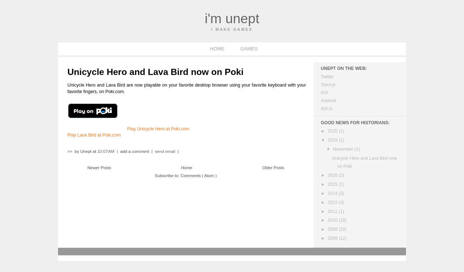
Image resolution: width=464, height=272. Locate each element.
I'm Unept (232, 18)
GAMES (249, 48)
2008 (333, 238)
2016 (333, 175)
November (343, 149)
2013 (333, 202)
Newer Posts (99, 168)
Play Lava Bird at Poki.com (94, 135)
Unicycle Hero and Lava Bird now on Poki (155, 72)
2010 (333, 220)
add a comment (135, 151)
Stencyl (328, 84)
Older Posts (273, 168)
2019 (333, 140)
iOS (324, 92)
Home (186, 168)
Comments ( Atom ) (199, 175)
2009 (333, 229)
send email (165, 151)
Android (328, 100)
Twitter (327, 76)
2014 (333, 193)
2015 (333, 184)
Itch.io (326, 108)
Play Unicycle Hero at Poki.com (158, 128)
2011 (333, 211)
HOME (217, 48)
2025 (333, 131)
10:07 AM (106, 151)
